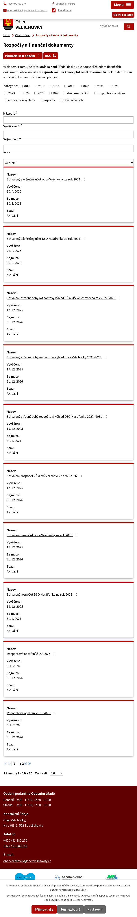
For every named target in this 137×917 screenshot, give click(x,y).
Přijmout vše (44, 909)
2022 (115, 86)
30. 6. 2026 (14, 203)
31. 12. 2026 (15, 322)
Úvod (6, 35)
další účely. (81, 889)
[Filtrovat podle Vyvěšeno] (68, 134)
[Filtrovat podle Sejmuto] (68, 148)
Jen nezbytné (70, 909)
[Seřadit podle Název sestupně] (17, 112)
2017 (41, 86)
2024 (26, 93)
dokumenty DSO (78, 93)
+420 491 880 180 (15, 845)
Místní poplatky (123, 13)
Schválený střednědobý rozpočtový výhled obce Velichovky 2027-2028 (57, 357)
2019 (71, 86)
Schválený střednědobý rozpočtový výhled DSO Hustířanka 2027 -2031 (58, 416)
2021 (100, 86)
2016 (26, 86)
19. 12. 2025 (15, 428)
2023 (11, 93)
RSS (52, 55)
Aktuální (12, 215)
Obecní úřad (22, 35)
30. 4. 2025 (14, 191)
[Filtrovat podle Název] (68, 119)
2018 (56, 86)
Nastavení (95, 909)
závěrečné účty (73, 100)
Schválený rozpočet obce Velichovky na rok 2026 (43, 535)
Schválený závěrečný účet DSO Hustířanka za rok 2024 (47, 238)
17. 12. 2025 (15, 310)
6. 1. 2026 (13, 665)
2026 (55, 93)
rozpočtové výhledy (21, 100)
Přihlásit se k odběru (23, 55)
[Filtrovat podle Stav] (68, 162)
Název (9, 113)
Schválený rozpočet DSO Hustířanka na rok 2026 (43, 594)
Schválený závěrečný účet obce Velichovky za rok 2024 (47, 179)
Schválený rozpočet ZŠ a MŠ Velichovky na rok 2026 (45, 476)
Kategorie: (10, 85)
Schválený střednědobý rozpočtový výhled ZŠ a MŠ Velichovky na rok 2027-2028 (64, 298)
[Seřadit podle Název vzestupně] (17, 111)
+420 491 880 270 (15, 840)
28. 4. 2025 (14, 250)
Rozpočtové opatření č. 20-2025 (32, 653)
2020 (85, 86)
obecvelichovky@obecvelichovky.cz (27, 860)
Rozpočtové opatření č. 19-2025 (32, 713)
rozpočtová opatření (111, 93)
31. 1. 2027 (14, 440)
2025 (41, 93)
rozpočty (49, 100)
